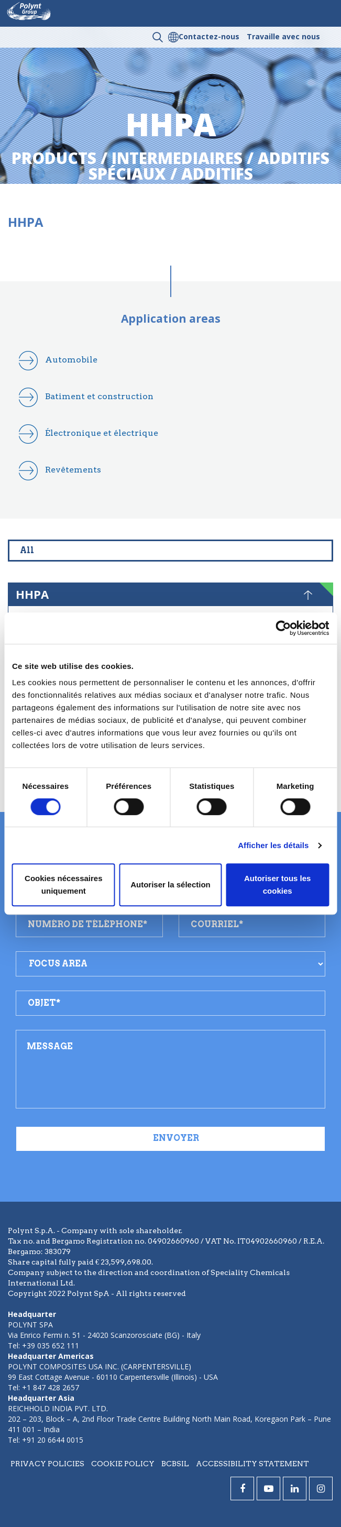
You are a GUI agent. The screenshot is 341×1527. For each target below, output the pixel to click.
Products (54, 158)
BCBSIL (175, 1463)
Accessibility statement (252, 1463)
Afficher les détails (273, 845)
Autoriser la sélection (170, 884)
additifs (217, 173)
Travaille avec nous (283, 36)
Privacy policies (47, 1463)
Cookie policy (123, 1463)
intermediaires (177, 158)
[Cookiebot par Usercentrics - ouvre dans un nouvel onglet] (283, 628)
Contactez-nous (209, 36)
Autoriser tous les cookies (277, 884)
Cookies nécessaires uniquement (63, 884)
